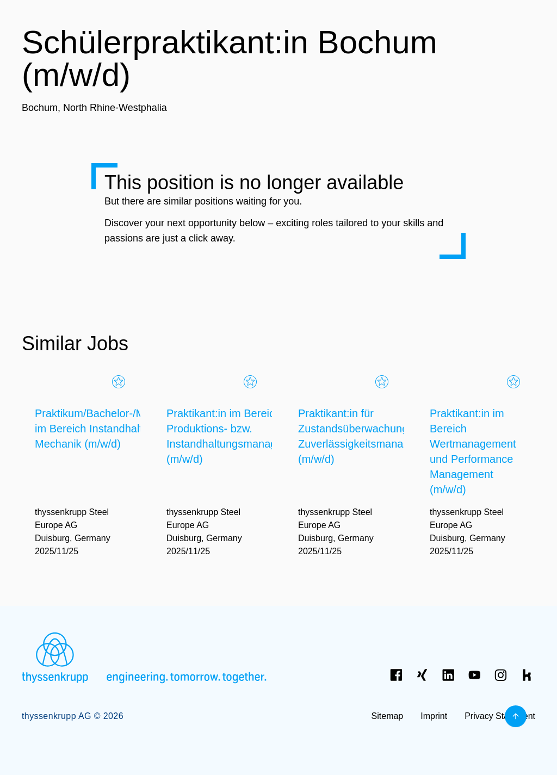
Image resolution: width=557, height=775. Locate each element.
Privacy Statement (500, 716)
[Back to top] (516, 716)
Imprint (433, 716)
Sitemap (388, 716)
